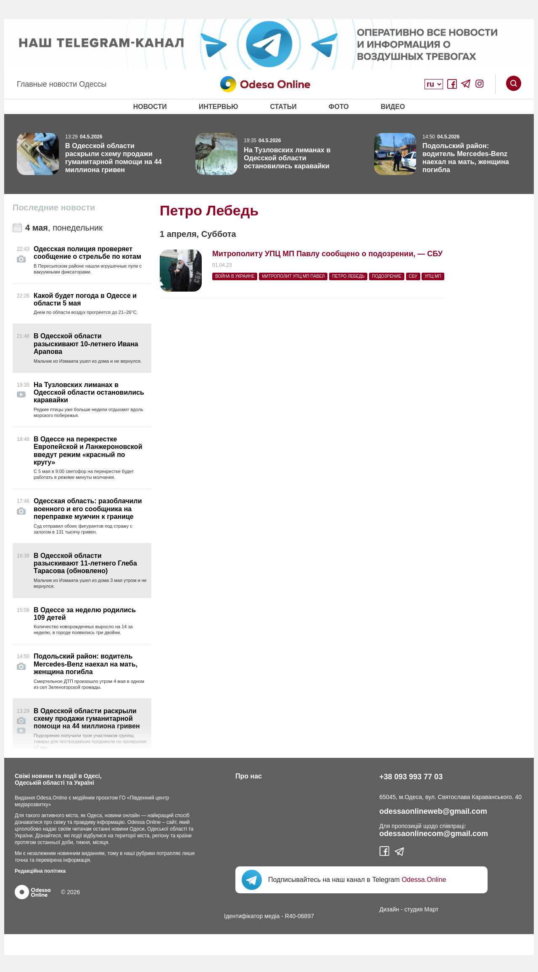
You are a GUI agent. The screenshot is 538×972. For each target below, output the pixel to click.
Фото (339, 106)
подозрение (386, 276)
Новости (150, 106)
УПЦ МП (433, 276)
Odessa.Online (424, 879)
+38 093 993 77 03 (411, 777)
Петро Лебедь (348, 276)
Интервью (218, 106)
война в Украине (234, 276)
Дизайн (389, 909)
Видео (393, 106)
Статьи (283, 106)
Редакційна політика (40, 871)
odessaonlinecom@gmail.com (434, 833)
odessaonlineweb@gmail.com (434, 811)
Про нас (248, 776)
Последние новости (54, 207)
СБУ (413, 276)
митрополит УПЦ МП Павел (293, 276)
